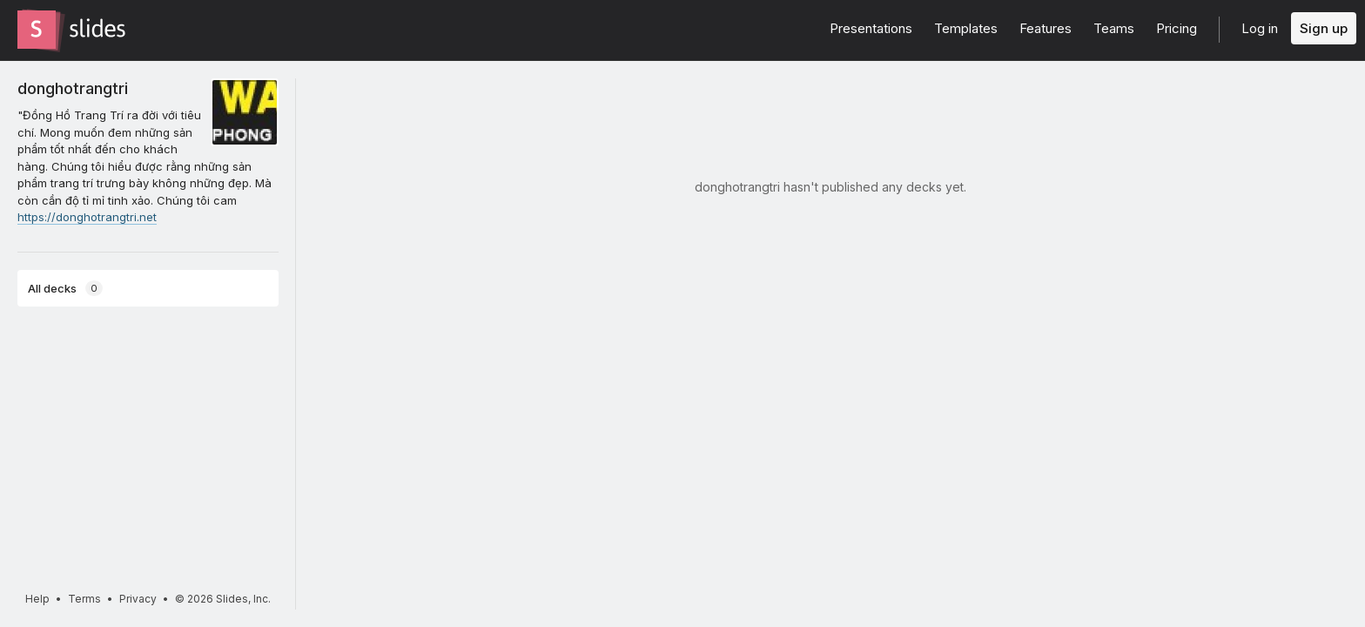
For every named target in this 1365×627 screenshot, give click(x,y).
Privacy (138, 598)
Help (37, 598)
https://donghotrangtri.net (87, 217)
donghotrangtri (72, 88)
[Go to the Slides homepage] (36, 29)
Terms (84, 598)
